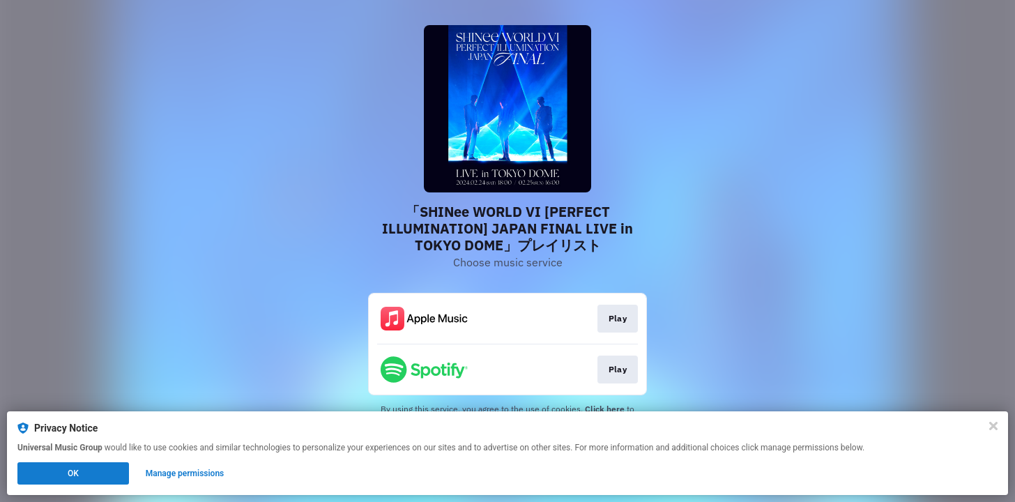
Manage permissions (185, 473)
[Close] (993, 426)
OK (73, 473)
